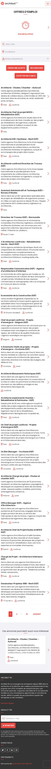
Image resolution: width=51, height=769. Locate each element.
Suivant (37, 614)
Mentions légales (7, 703)
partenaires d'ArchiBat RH (22, 764)
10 (27, 614)
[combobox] (27, 51)
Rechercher (36, 68)
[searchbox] (27, 51)
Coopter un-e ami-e (26, 76)
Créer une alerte (16, 68)
